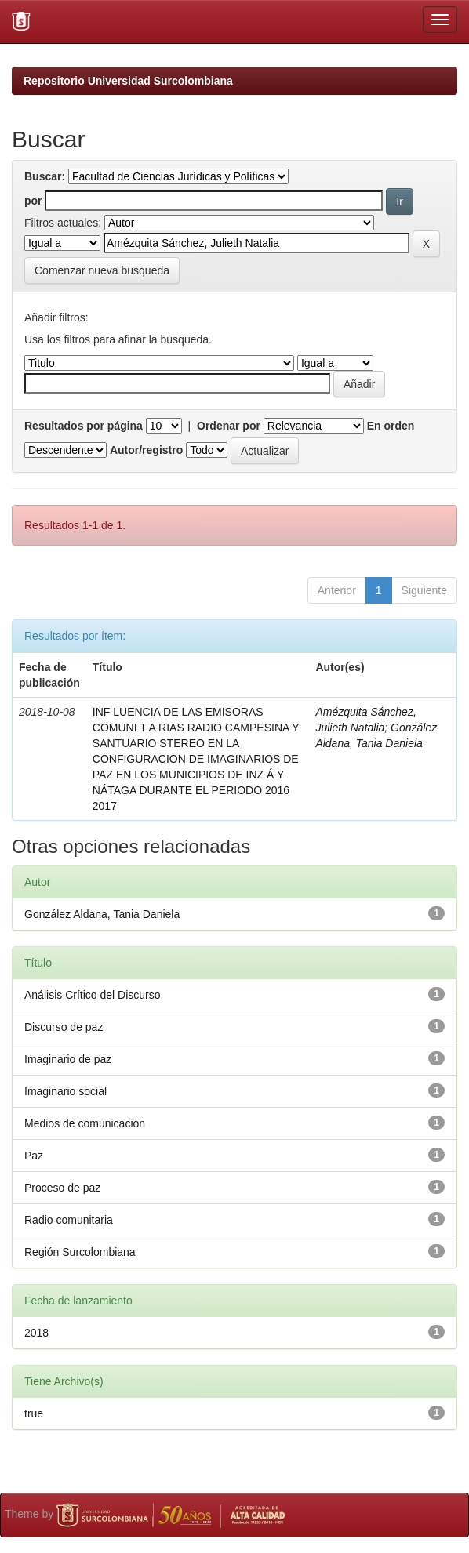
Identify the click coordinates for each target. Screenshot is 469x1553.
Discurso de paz (63, 1027)
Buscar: (44, 176)
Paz (33, 1155)
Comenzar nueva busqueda (102, 270)
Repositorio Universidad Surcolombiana (128, 80)
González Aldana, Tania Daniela (102, 914)
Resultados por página (83, 425)
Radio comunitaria (68, 1220)
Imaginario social (65, 1091)
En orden (391, 425)
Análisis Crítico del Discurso (92, 995)
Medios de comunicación (84, 1123)
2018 (36, 1332)
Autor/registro (146, 450)
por (33, 200)
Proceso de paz (62, 1187)
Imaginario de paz (67, 1059)
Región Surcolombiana (80, 1252)
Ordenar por (228, 425)
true (33, 1413)
